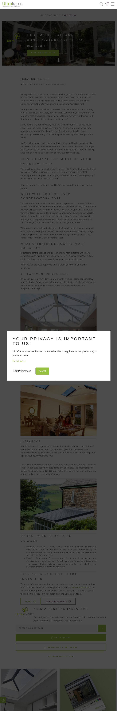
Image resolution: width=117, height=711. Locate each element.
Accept (42, 371)
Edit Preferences (22, 371)
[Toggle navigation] (112, 4)
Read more (19, 361)
